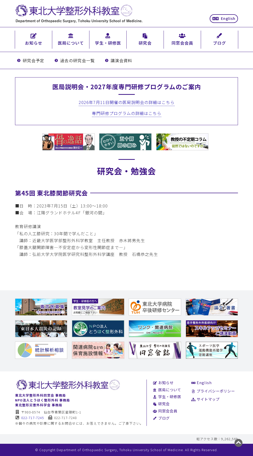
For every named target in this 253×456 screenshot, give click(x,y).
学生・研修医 (167, 396)
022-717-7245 (29, 417)
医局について (167, 389)
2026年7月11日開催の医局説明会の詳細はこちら (127, 102)
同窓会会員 (165, 410)
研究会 (161, 403)
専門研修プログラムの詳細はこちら (126, 113)
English (223, 18)
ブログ (161, 418)
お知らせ (163, 382)
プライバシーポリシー (213, 391)
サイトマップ (205, 399)
